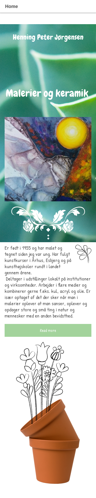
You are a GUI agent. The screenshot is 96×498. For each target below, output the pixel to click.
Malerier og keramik (48, 93)
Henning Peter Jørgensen (48, 37)
